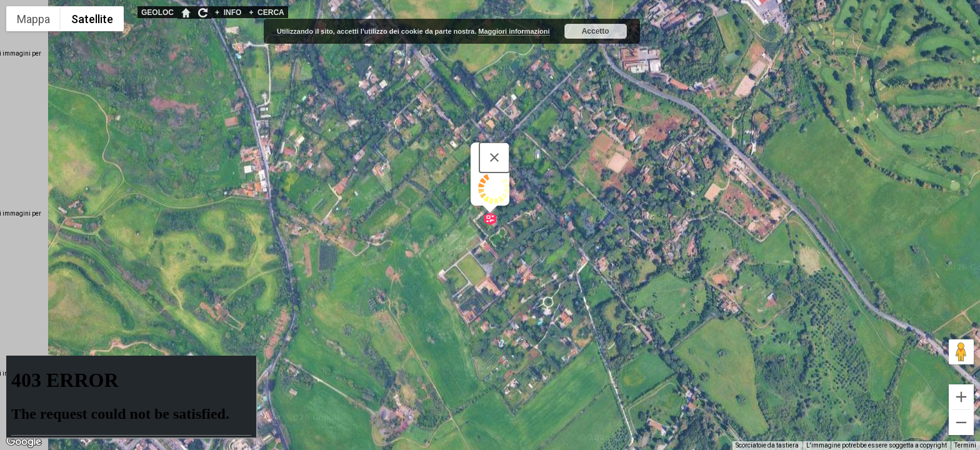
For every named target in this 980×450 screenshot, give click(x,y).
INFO (228, 12)
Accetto (595, 31)
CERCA (266, 12)
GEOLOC (157, 12)
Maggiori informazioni (513, 31)
